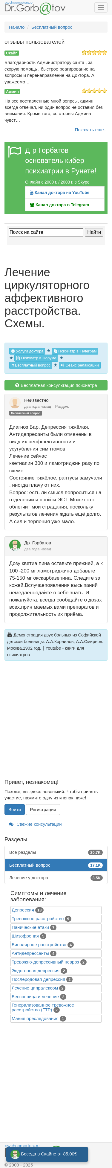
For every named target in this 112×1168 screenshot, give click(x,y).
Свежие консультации (35, 824)
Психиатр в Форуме (36, 358)
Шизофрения (25, 935)
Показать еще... (91, 129)
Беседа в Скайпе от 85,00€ (49, 1153)
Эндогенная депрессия (35, 970)
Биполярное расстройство (39, 944)
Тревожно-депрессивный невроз (45, 961)
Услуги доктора (27, 351)
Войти (14, 809)
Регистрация (43, 809)
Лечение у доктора (56, 877)
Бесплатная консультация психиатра (56, 385)
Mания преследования (35, 1018)
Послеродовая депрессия (38, 979)
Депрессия (23, 909)
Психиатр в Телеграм (75, 351)
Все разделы (56, 852)
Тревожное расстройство (38, 918)
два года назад (37, 406)
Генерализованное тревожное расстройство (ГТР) (43, 1007)
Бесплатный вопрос (30, 365)
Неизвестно (36, 400)
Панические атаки (30, 927)
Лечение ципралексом (35, 987)
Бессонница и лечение (35, 996)
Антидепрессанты (30, 953)
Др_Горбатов (37, 542)
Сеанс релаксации (80, 365)
